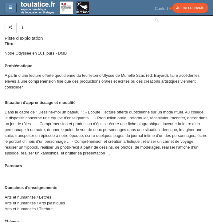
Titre (9, 43)
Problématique (18, 66)
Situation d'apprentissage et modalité (40, 102)
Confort (163, 8)
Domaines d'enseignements (31, 187)
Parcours (13, 165)
